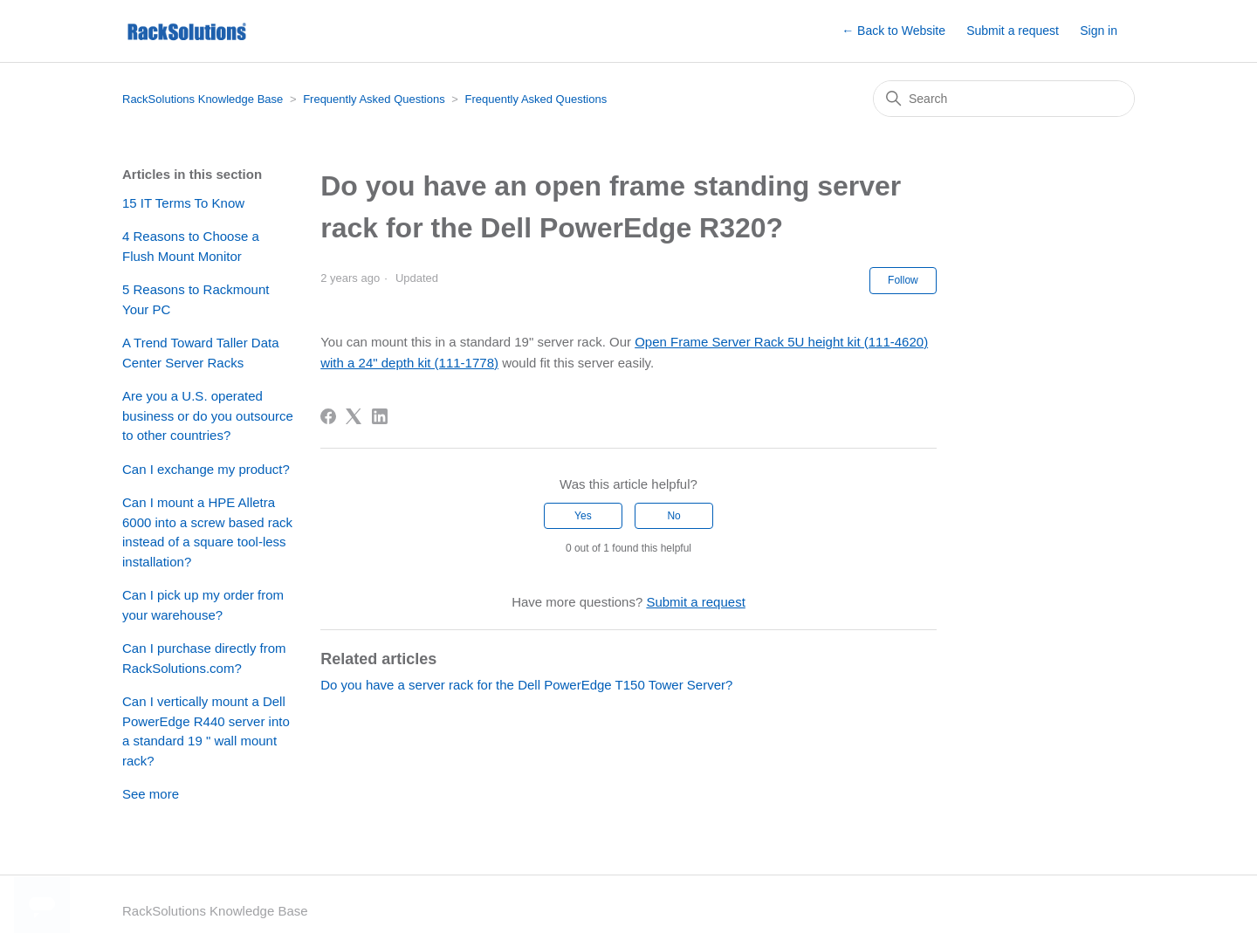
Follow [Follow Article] (903, 280)
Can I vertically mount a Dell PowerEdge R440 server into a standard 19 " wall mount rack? (206, 731)
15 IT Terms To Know (183, 203)
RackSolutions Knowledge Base (202, 99)
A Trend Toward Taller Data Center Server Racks (200, 352)
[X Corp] (353, 416)
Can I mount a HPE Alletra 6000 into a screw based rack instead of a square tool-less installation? (207, 532)
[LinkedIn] (380, 416)
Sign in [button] (1098, 31)
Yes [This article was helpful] (583, 516)
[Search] (1004, 98)
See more (150, 793)
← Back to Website (893, 31)
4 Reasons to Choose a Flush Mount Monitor (190, 246)
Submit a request (1012, 31)
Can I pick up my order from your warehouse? (203, 604)
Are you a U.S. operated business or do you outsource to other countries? (207, 415)
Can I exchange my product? (206, 469)
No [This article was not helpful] (673, 516)
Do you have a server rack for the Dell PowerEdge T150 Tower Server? (526, 684)
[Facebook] (328, 416)
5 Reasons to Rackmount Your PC (195, 299)
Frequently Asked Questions (374, 99)
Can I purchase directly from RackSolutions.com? (204, 658)
